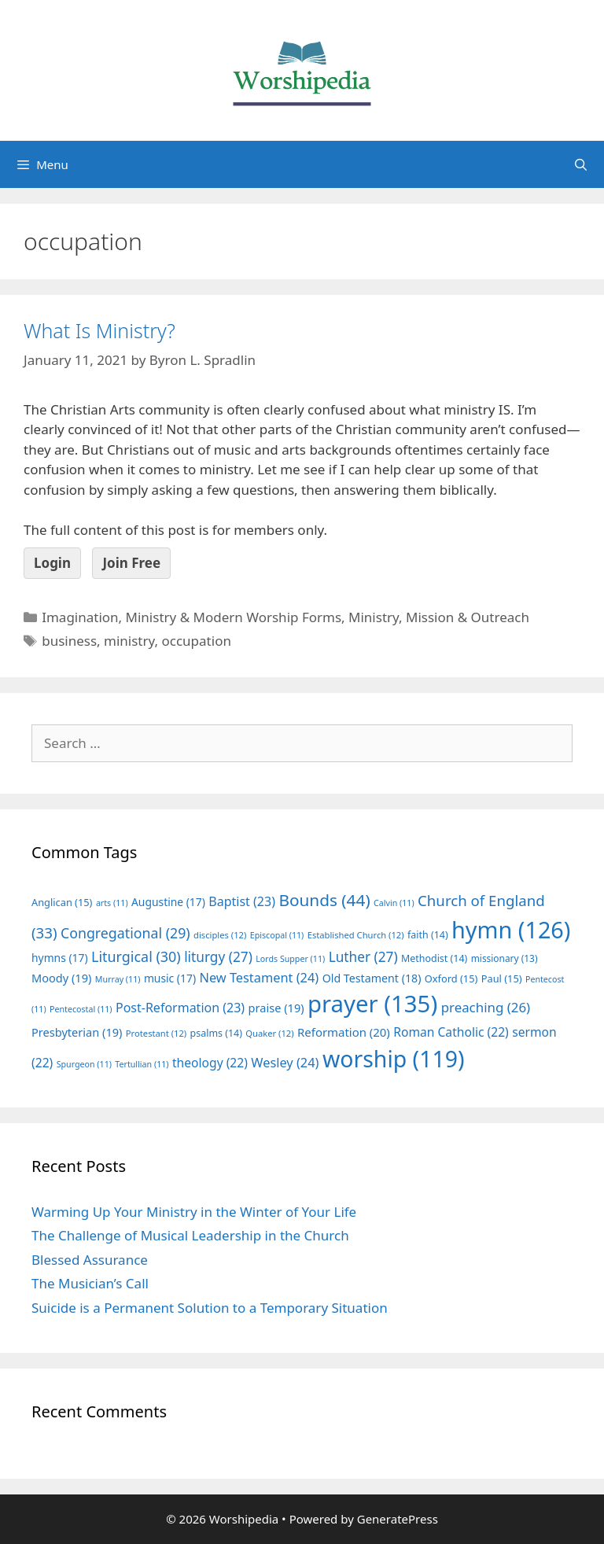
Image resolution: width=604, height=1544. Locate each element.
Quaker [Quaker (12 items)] (269, 1033)
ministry (129, 641)
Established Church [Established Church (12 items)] (356, 935)
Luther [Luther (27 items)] (363, 957)
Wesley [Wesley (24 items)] (285, 1062)
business (69, 641)
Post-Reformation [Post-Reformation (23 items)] (180, 1007)
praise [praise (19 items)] (276, 1007)
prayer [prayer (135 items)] (372, 1003)
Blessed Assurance (89, 1260)
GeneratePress (397, 1519)
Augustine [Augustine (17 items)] (168, 901)
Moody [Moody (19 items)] (61, 978)
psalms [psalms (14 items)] (216, 1033)
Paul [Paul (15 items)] (501, 978)
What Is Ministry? (99, 330)
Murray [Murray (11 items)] (118, 979)
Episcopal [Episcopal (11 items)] (277, 935)
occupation (196, 641)
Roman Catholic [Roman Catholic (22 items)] (451, 1032)
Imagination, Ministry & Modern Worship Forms (191, 617)
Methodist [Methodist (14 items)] (434, 958)
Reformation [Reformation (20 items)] (343, 1032)
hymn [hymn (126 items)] (510, 929)
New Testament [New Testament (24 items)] (259, 977)
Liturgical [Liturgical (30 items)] (136, 956)
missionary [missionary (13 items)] (504, 958)
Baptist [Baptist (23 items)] (241, 901)
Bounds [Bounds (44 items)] (324, 900)
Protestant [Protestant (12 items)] (156, 1033)
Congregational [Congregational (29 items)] (125, 932)
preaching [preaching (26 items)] (486, 1007)
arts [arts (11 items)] (112, 902)
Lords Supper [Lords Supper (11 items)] (290, 958)
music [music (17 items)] (170, 978)
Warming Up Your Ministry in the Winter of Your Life (193, 1212)
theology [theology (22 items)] (210, 1062)
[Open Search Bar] (581, 164)
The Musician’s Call (90, 1283)
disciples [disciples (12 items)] (219, 935)
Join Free (131, 563)
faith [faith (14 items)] (427, 935)
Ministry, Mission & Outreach (438, 617)
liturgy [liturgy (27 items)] (218, 957)
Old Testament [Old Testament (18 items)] (372, 978)
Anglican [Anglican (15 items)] (61, 902)
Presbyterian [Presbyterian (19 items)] (76, 1032)
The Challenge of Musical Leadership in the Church (190, 1235)
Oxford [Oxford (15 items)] (451, 978)
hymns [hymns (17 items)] (59, 957)
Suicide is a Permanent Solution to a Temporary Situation (209, 1308)
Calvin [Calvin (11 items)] (394, 902)
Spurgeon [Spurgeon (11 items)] (84, 1064)
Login (52, 563)
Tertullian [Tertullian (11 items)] (141, 1064)
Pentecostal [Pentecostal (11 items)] (81, 1009)
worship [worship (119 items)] (393, 1059)
